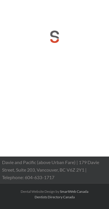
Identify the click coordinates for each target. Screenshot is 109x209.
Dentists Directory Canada (55, 197)
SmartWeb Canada (74, 191)
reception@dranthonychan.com (56, 12)
